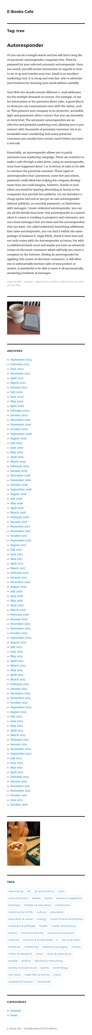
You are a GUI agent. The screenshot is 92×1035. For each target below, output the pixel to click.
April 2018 (16, 508)
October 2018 (19, 484)
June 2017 (16, 554)
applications (42, 281)
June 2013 (16, 721)
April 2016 (17, 605)
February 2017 (19, 572)
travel (57, 974)
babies (36, 898)
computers (62, 905)
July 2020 (16, 392)
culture (41, 912)
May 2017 (16, 559)
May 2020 (16, 401)
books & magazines (69, 898)
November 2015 (20, 628)
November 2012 (20, 749)
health (43, 926)
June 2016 (16, 596)
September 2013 (20, 707)
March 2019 (18, 461)
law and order (71, 939)
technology (60, 967)
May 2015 (16, 656)
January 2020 (19, 415)
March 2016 (18, 610)
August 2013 (18, 712)
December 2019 (20, 419)
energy (41, 919)
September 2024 (21, 359)
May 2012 (16, 767)
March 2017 (17, 568)
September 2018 (20, 489)
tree (18, 285)
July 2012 (16, 758)
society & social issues (22, 967)
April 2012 (16, 772)
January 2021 (18, 387)
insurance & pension (60, 933)
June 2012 (16, 762)
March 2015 (18, 665)
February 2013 (19, 739)
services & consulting (48, 960)
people (13, 960)
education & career (20, 919)
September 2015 (20, 637)
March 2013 (17, 735)
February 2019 (19, 466)
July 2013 (16, 716)
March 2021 (18, 382)
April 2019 (17, 457)
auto (61, 891)
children (54, 281)
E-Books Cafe (20, 11)
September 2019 (21, 433)
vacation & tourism (20, 981)
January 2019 (18, 470)
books (49, 898)
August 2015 (18, 642)
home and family (32, 933)
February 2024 (19, 364)
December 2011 (20, 786)
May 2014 (16, 670)
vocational (43, 981)
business (14, 905)
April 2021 (16, 378)
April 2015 (16, 661)
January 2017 (18, 577)
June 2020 (17, 396)
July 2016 (16, 591)
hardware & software (21, 926)
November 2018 (20, 480)
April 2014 (16, 674)
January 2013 (18, 744)
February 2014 (19, 684)
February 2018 (19, 517)
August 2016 (18, 586)
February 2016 (19, 614)
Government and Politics (66, 919)
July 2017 (16, 549)
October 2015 (19, 633)
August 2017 (18, 545)
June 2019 (16, 447)
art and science (44, 891)
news (39, 953)
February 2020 (19, 410)
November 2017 (20, 531)
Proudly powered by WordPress (40, 1028)
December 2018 (20, 475)
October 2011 (18, 795)
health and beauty (64, 926)
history (12, 933)
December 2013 (20, 693)
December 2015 (20, 623)
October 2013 (18, 702)
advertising (15, 891)
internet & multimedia (38, 939)
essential (65, 281)
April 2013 (16, 730)
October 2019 (19, 429)
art (29, 891)
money (76, 946)
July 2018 (16, 498)
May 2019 (16, 452)
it (57, 939)
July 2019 (16, 443)
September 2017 (20, 540)
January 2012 (18, 781)
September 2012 (20, 753)
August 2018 (18, 494)
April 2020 (17, 406)
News (13, 1015)
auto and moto (18, 898)
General (28, 281)
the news (14, 974)
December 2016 (20, 582)
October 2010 (19, 804)
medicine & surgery (55, 946)
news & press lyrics (59, 953)
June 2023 (16, 368)
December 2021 (20, 373)
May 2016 (16, 600)
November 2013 (20, 698)
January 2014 (18, 688)
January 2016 (18, 619)
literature (14, 946)
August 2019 (18, 438)
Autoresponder (25, 45)
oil (76, 281)
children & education (37, 905)
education (57, 912)
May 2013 (16, 725)
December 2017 (20, 526)
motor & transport (20, 953)
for (72, 281)
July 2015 (16, 647)
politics (26, 960)
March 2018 (18, 512)
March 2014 (18, 679)
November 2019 (20, 424)
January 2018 (18, 521)
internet (13, 939)
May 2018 (16, 503)
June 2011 (16, 800)
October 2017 (18, 535)
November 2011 (20, 790)
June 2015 (16, 651)
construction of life (20, 912)
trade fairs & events (37, 974)
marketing (31, 946)
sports (45, 967)
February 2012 (19, 776)
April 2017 (16, 563)
